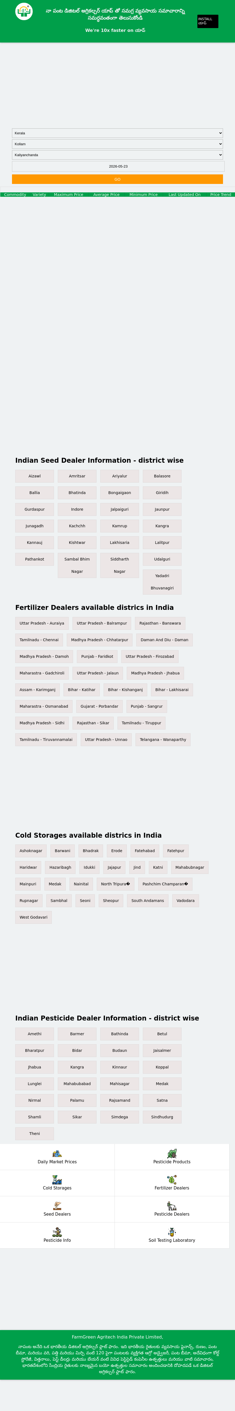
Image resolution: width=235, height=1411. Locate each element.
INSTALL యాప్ (205, 21)
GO (117, 179)
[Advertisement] (117, 85)
